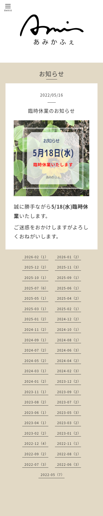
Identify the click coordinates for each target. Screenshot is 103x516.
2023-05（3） (69, 412)
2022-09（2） (36, 453)
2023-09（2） (69, 391)
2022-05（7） (53, 474)
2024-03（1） (36, 370)
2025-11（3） (69, 267)
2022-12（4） (36, 443)
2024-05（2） (36, 360)
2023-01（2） (69, 433)
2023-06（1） (36, 412)
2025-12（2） (36, 267)
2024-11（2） (36, 329)
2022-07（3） (36, 464)
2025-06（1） (69, 288)
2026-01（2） (69, 256)
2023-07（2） (69, 402)
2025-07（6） (36, 288)
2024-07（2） (36, 350)
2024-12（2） (69, 318)
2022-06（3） (69, 464)
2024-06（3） (69, 350)
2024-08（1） (69, 339)
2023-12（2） (69, 381)
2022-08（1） (69, 453)
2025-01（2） (36, 318)
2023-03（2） (69, 422)
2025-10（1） (36, 277)
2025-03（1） (36, 308)
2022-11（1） (69, 443)
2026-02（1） (36, 256)
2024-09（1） (36, 339)
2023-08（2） (36, 402)
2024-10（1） (69, 329)
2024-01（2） (36, 381)
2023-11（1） (36, 391)
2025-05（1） (36, 298)
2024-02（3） (69, 370)
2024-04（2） (69, 360)
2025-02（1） (69, 308)
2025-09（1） (69, 277)
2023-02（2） (36, 433)
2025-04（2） (69, 298)
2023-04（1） (36, 422)
